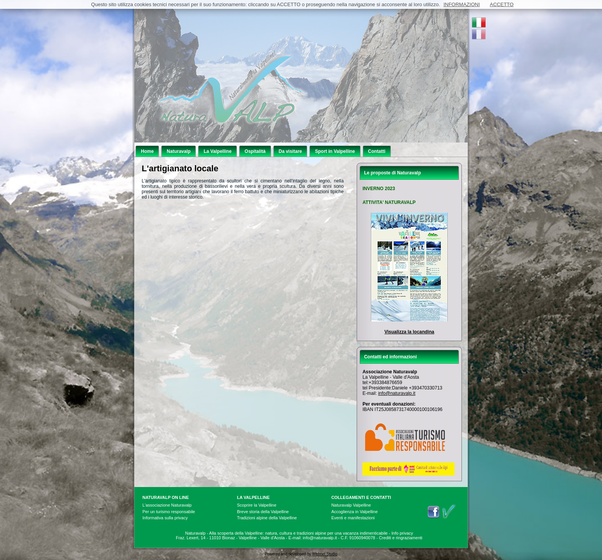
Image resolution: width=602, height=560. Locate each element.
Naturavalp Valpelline (351, 505)
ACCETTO (502, 4)
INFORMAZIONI (461, 4)
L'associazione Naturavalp (167, 505)
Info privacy (402, 533)
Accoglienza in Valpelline (354, 511)
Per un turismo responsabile (168, 511)
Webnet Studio (324, 554)
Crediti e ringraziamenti (400, 537)
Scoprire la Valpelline (256, 505)
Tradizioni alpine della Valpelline (267, 517)
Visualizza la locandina (409, 332)
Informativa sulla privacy (165, 517)
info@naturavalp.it (396, 393)
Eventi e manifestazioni (353, 517)
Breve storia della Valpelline (263, 511)
